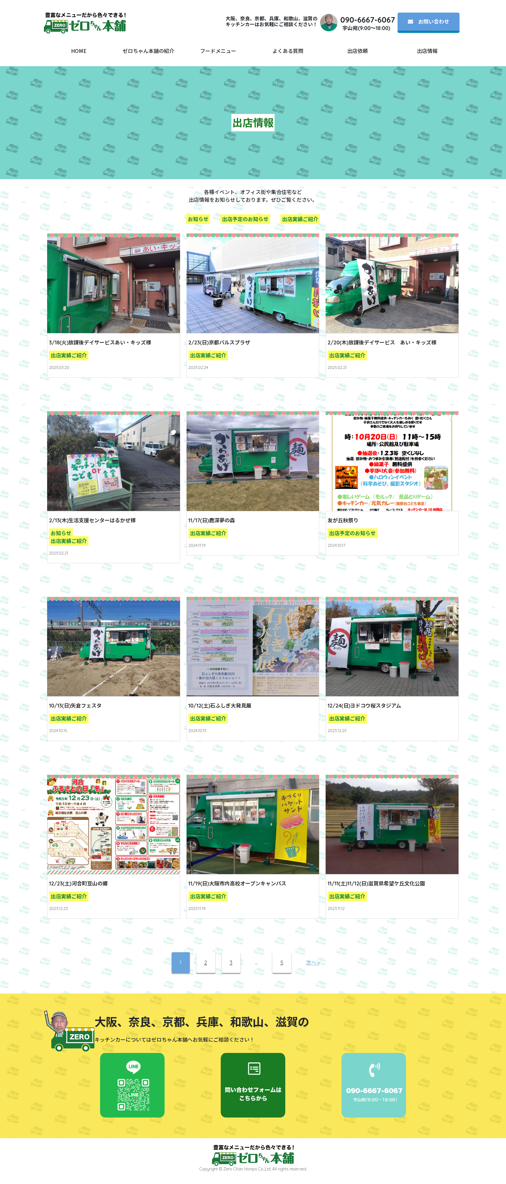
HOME (78, 51)
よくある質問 (287, 51)
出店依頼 (357, 51)
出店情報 (427, 51)
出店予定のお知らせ (245, 219)
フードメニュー (218, 51)
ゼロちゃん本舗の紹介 (148, 51)
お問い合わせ (428, 21)
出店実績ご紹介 (300, 219)
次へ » (313, 962)
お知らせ (198, 219)
